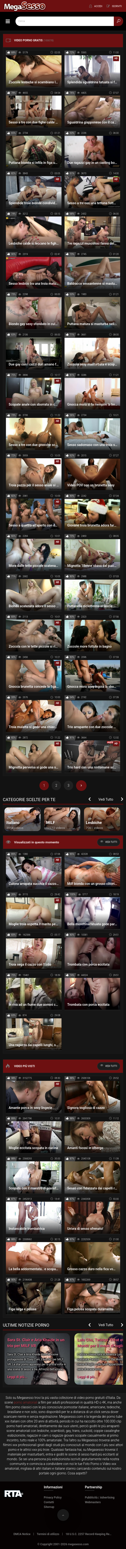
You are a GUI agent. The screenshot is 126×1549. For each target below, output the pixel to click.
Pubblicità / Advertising (100, 1497)
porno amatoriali (26, 1402)
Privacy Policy (53, 1497)
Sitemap (49, 1507)
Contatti (49, 1502)
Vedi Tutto (106, 799)
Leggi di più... (17, 1377)
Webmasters (93, 1502)
